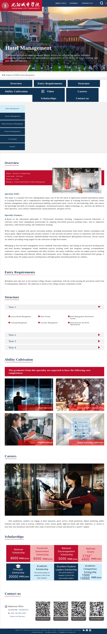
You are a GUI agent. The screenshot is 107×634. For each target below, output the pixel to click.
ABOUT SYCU (60, 3)
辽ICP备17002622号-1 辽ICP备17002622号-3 (44, 632)
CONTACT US (87, 3)
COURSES (74, 3)
